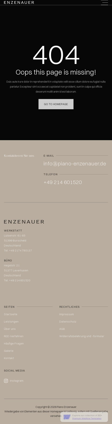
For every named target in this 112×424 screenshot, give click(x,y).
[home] (19, 2)
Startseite (10, 314)
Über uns (10, 328)
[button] (104, 2)
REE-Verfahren (13, 336)
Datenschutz (67, 321)
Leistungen (11, 321)
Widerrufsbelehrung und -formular (81, 336)
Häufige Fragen (14, 343)
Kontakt (9, 358)
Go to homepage (56, 100)
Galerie (9, 350)
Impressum (66, 314)
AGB (62, 328)
